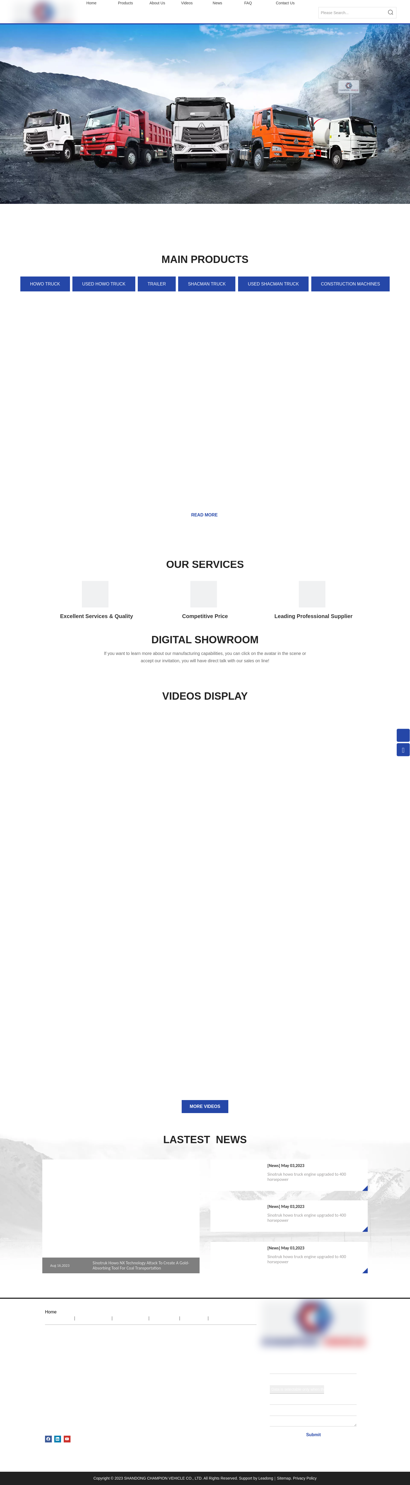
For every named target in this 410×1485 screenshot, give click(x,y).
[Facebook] (48, 1439)
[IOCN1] (95, 594)
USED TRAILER (60, 1407)
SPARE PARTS (59, 1417)
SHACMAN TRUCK (207, 284)
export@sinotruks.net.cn (142, 1368)
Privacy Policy (304, 1478)
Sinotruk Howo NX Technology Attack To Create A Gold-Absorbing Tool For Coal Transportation (141, 1265)
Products (130, 1318)
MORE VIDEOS (205, 1106)
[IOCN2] (203, 594)
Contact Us (229, 1318)
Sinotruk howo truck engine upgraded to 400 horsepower (306, 1177)
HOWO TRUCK (45, 284)
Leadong (265, 1478)
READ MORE (205, 515)
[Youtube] (67, 1439)
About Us (93, 1318)
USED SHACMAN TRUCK (273, 284)
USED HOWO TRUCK (104, 284)
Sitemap (284, 1478)
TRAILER (157, 284)
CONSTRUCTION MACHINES (350, 284)
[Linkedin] (57, 1439)
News (164, 1318)
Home (59, 1318)
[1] (312, 594)
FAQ (194, 1318)
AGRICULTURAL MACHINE (70, 1427)
